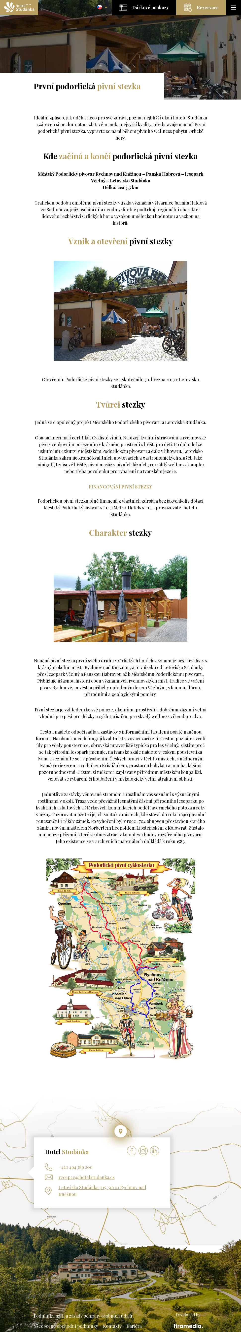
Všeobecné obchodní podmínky (66, 1326)
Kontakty (112, 1326)
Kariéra (134, 1326)
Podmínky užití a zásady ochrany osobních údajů (83, 1316)
